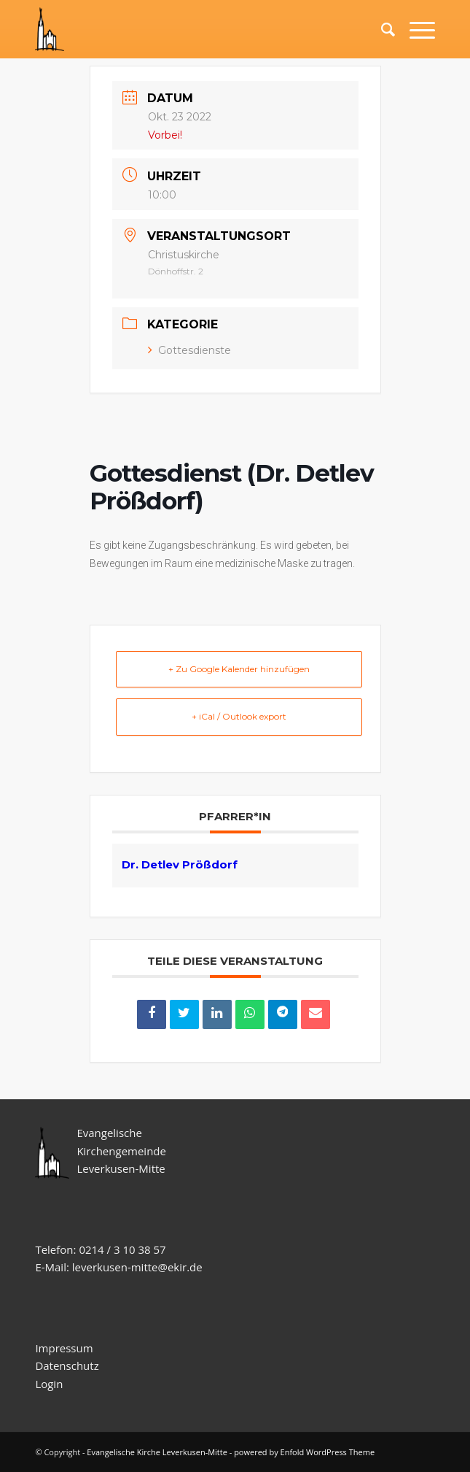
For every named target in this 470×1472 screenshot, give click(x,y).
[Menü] (415, 29)
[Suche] (381, 29)
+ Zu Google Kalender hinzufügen (239, 668)
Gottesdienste (189, 350)
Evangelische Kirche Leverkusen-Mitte (157, 1451)
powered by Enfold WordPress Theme (304, 1451)
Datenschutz (68, 1365)
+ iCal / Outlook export (239, 716)
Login (49, 1383)
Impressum (64, 1348)
